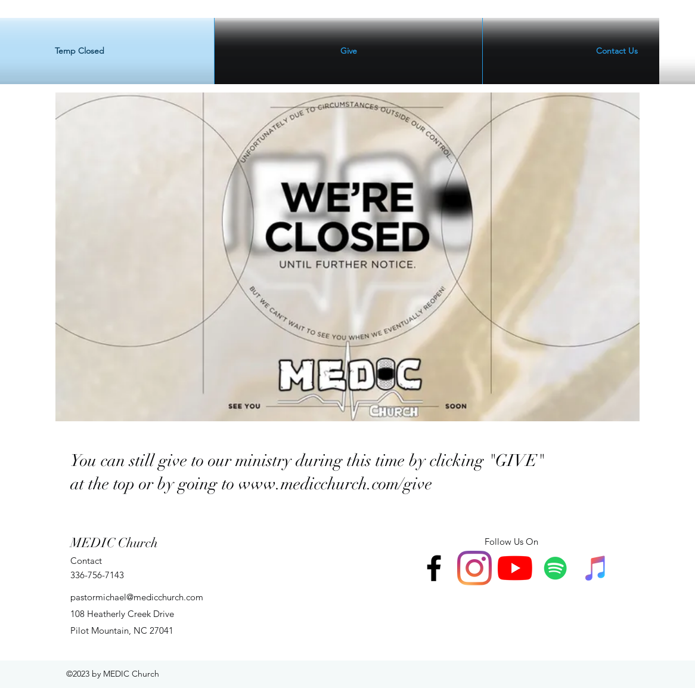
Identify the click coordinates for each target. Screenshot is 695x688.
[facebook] (434, 568)
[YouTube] (515, 568)
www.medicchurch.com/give (335, 484)
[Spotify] (555, 568)
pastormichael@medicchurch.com (136, 597)
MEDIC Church (114, 543)
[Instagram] (474, 568)
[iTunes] (596, 568)
